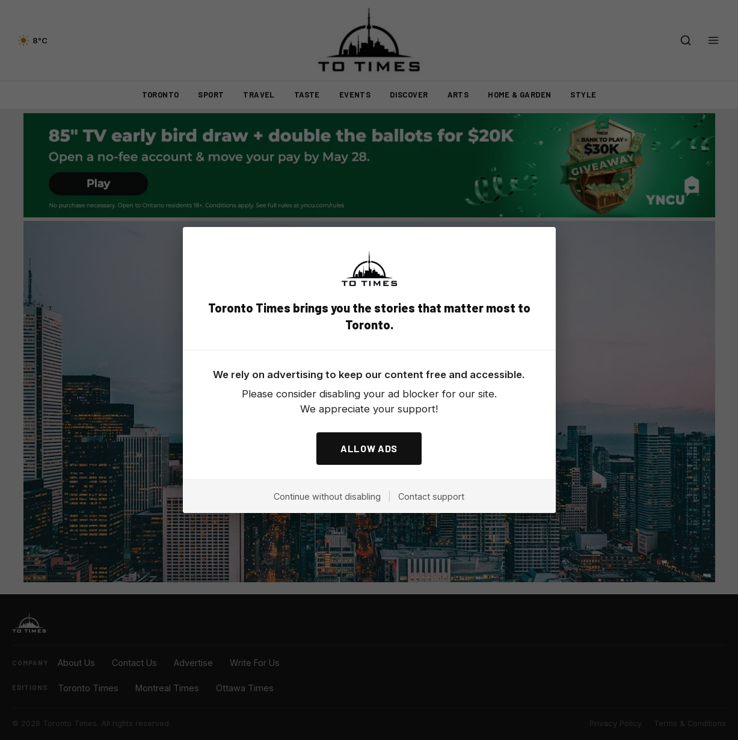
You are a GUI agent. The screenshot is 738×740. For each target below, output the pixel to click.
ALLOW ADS (369, 448)
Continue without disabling (327, 496)
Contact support (431, 496)
